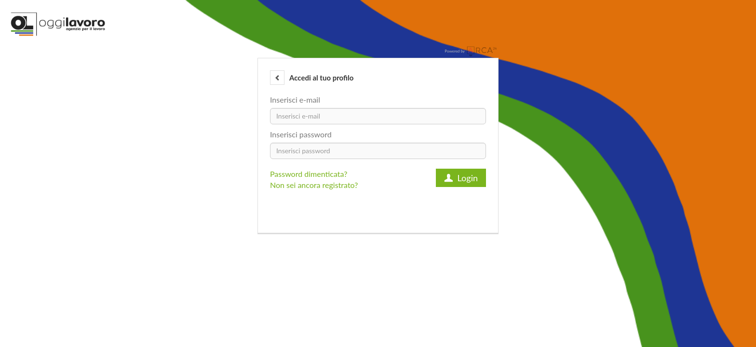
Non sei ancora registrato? (314, 184)
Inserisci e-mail (295, 99)
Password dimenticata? (308, 173)
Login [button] (461, 178)
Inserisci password (301, 134)
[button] (277, 77)
